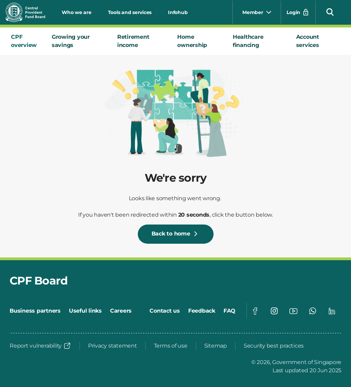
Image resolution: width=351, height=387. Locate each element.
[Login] (298, 12)
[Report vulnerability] (40, 346)
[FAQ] (229, 311)
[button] (330, 11)
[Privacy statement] (112, 346)
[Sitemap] (215, 346)
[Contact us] (164, 311)
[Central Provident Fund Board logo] (29, 12)
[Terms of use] (170, 346)
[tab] (26, 41)
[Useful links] (85, 311)
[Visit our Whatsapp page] (312, 311)
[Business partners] (35, 311)
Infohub (177, 12)
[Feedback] (201, 311)
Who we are (77, 12)
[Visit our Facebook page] (255, 311)
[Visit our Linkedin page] (332, 311)
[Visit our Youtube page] (293, 311)
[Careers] (121, 311)
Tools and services (130, 12)
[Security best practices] (274, 346)
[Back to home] (176, 234)
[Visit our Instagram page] (274, 311)
